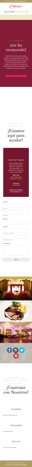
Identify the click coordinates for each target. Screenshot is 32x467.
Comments (6, 243)
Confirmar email (7, 239)
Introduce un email (8, 233)
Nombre (5, 208)
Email (5, 226)
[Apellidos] (16, 212)
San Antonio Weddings (20, 465)
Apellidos (5, 215)
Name (5, 202)
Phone (5, 219)
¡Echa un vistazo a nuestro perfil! (16, 76)
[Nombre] (16, 206)
